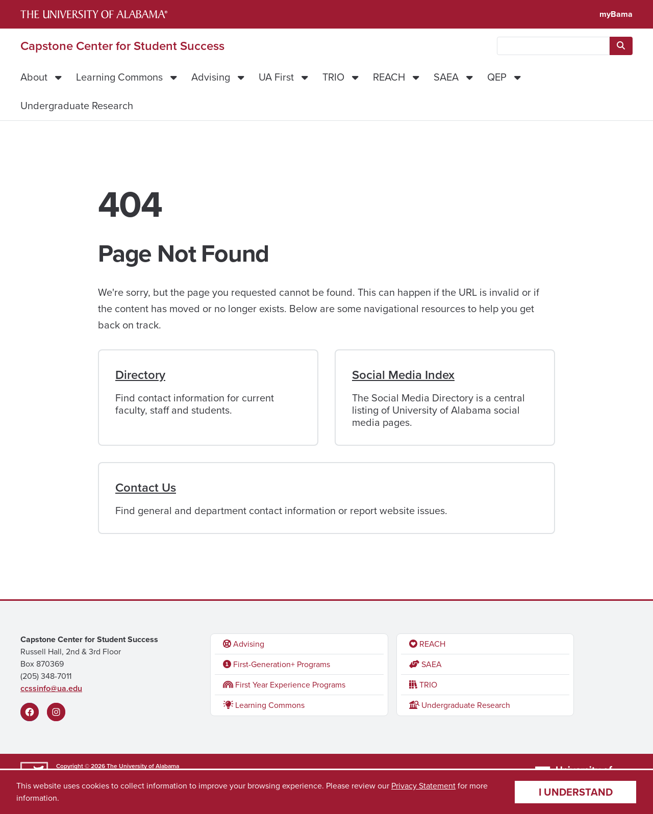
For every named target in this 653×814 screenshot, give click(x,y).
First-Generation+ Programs (276, 664)
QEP (497, 77)
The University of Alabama (143, 766)
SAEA (446, 77)
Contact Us (145, 487)
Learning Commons (119, 77)
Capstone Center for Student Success (122, 46)
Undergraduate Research (76, 105)
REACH (389, 77)
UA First (276, 77)
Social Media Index (403, 375)
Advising (210, 77)
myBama (616, 14)
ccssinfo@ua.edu (51, 688)
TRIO (333, 77)
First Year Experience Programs (284, 685)
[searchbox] (553, 46)
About (33, 77)
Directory (140, 375)
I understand (576, 792)
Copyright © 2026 (80, 766)
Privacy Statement (423, 786)
